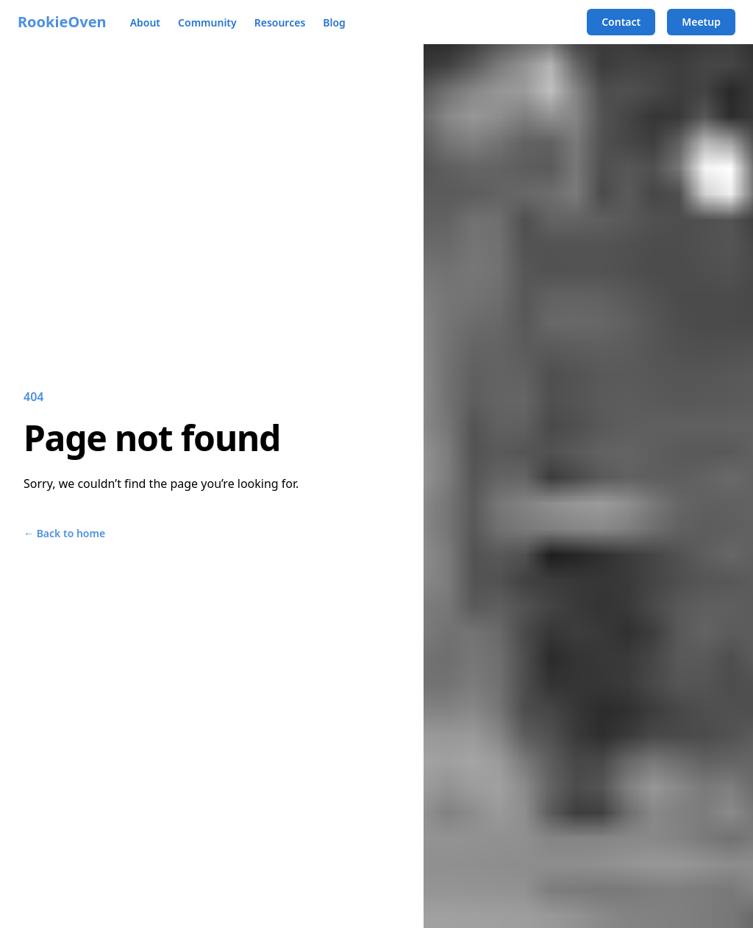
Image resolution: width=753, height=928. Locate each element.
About (145, 22)
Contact (621, 22)
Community (207, 22)
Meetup (701, 22)
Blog (334, 22)
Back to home (64, 533)
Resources (280, 22)
